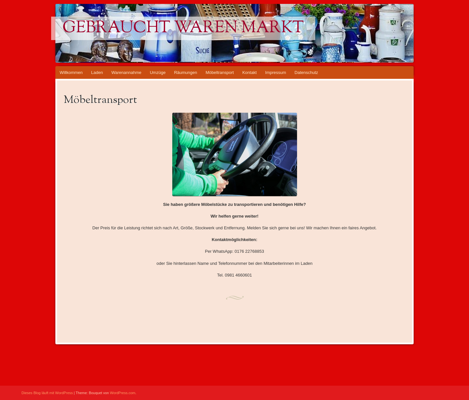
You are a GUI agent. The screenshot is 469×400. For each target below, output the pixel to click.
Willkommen (71, 72)
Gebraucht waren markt (183, 28)
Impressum (275, 72)
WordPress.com (122, 393)
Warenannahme (126, 72)
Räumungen (185, 72)
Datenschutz (306, 72)
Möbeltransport (220, 72)
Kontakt (249, 72)
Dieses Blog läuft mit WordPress (47, 393)
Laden (97, 72)
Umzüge (157, 72)
